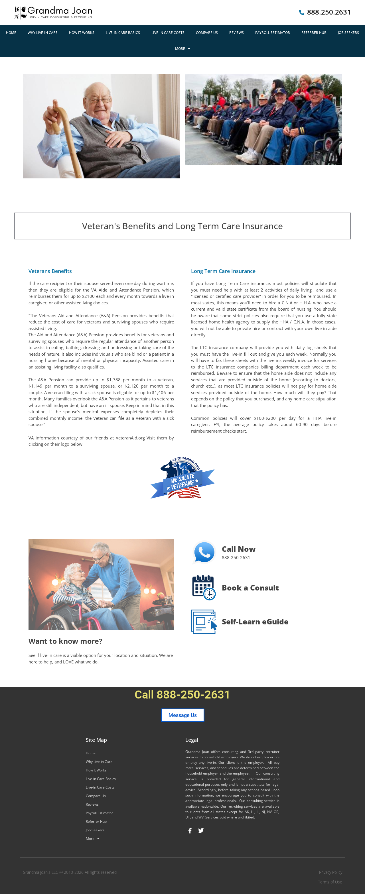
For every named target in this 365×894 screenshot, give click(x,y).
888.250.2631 (329, 12)
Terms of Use (330, 882)
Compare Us (207, 32)
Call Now (239, 549)
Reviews (236, 32)
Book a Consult (250, 588)
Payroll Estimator (272, 32)
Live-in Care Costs (167, 32)
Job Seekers (348, 32)
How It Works (81, 32)
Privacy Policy (330, 872)
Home (11, 32)
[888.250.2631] (301, 12)
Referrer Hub (314, 32)
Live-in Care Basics (123, 32)
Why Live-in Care (43, 32)
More (182, 48)
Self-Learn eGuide (255, 621)
